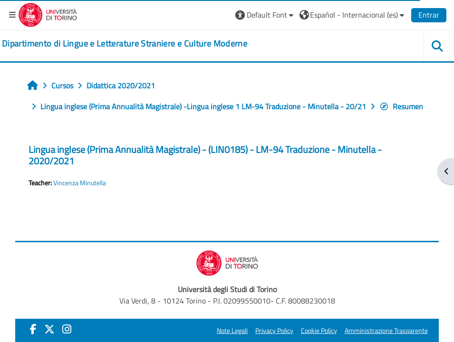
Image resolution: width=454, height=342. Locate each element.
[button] (265, 14)
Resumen (401, 106)
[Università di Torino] (47, 13)
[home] (124, 43)
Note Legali (232, 330)
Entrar (428, 14)
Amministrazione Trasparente (386, 330)
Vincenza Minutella (79, 183)
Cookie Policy (319, 330)
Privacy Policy (274, 330)
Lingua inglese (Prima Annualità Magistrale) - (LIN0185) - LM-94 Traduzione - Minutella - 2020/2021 (205, 155)
